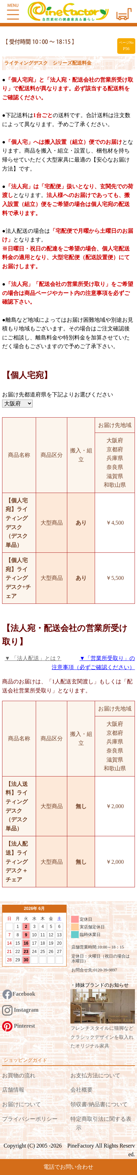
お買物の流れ (18, 1075)
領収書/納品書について (98, 1104)
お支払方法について (95, 1075)
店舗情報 (13, 1090)
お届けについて (21, 1104)
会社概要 (81, 1090)
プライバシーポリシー (30, 1119)
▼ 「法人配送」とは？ (33, 658)
